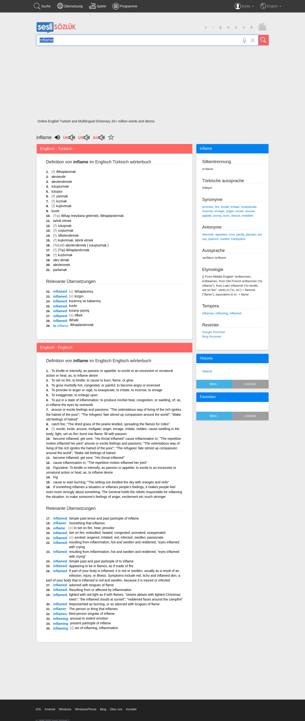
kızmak (61, 201)
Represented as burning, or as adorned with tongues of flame (114, 604)
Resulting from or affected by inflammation (100, 590)
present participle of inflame (90, 623)
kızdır (55, 211)
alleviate (208, 234)
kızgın (79, 296)
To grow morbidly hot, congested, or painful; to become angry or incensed (105, 385)
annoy (217, 215)
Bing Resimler (212, 336)
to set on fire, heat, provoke (94, 528)
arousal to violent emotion (89, 618)
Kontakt (131, 709)
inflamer (59, 523)
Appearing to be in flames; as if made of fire (101, 566)
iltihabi (74, 320)
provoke (207, 207)
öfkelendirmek (68, 235)
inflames (60, 614)
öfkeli (78, 315)
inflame (207, 371)
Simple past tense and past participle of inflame (104, 518)
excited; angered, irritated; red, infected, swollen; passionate (119, 537)
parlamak (60, 270)
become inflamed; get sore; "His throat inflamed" (88, 458)
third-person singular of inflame (92, 614)
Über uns (116, 709)
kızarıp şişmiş (79, 310)
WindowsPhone (85, 709)
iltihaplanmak (66, 172)
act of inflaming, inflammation (96, 628)
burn (226, 215)
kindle (225, 207)
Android (50, 709)
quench (213, 239)
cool (232, 234)
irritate (235, 207)
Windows (65, 709)
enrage (219, 211)
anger (230, 211)
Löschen (250, 384)
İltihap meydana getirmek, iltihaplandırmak (92, 216)
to (60, 326)
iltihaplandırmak (81, 325)
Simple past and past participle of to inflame (101, 561)
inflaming (60, 619)
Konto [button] (244, 6)
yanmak (62, 196)
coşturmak (65, 230)
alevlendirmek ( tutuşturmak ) (87, 245)
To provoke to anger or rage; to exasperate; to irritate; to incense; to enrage (106, 390)
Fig (55, 477)
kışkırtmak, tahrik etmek (75, 240)
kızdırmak (65, 255)
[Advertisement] (152, 83)
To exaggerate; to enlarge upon (74, 395)
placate (251, 234)
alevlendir (58, 177)
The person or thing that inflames (93, 609)
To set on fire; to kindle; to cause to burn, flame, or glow (92, 380)
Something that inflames (87, 523)
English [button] (270, 6)
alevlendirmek (61, 182)
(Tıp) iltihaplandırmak (73, 250)
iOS (38, 709)
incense (207, 211)
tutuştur (57, 191)
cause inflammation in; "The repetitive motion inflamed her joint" (100, 463)
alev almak (61, 260)
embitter (247, 215)
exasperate (248, 207)
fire (217, 207)
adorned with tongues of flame (91, 585)
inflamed (60, 291)
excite (239, 211)
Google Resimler (213, 332)
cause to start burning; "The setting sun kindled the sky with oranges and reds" (111, 482)
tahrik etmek (62, 221)
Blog (103, 709)
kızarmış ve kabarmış (85, 301)
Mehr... (214, 384)
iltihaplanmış (84, 291)
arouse (250, 211)
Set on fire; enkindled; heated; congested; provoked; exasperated (117, 533)
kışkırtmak (63, 206)
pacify (240, 234)
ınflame (59, 528)
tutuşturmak (60, 186)
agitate (207, 215)
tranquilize (238, 239)
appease (221, 234)
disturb (235, 215)
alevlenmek (61, 265)
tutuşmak (64, 226)
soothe (224, 239)
